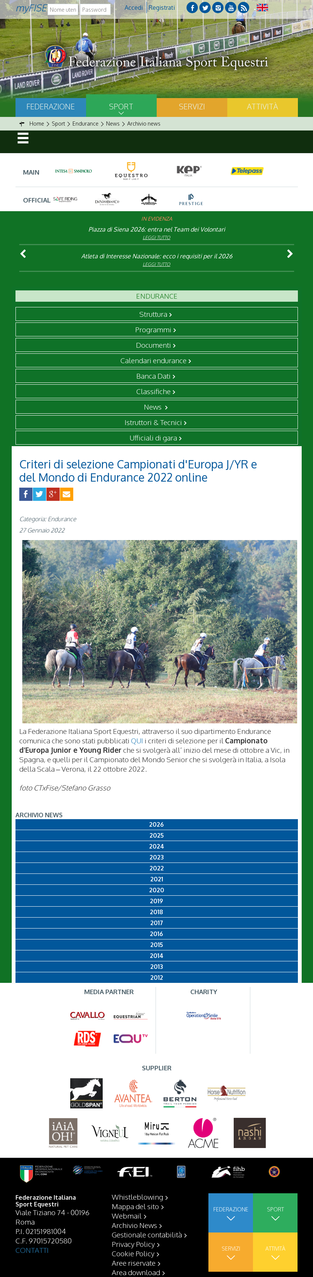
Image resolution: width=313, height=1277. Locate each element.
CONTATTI (32, 1249)
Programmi (153, 329)
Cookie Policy (133, 1253)
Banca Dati (153, 375)
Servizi (192, 106)
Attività (262, 106)
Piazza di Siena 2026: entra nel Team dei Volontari (156, 229)
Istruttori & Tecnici (153, 422)
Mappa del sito (135, 1206)
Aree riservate (134, 1262)
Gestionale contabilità (147, 1234)
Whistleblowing (137, 1196)
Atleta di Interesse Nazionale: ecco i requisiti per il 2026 (156, 256)
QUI (137, 740)
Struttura (153, 313)
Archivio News (134, 1224)
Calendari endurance (153, 360)
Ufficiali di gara (153, 437)
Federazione (50, 106)
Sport (121, 106)
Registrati (162, 7)
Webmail (127, 1215)
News (153, 406)
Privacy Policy (133, 1243)
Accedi (134, 7)
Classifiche (153, 391)
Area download (136, 1272)
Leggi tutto (156, 237)
